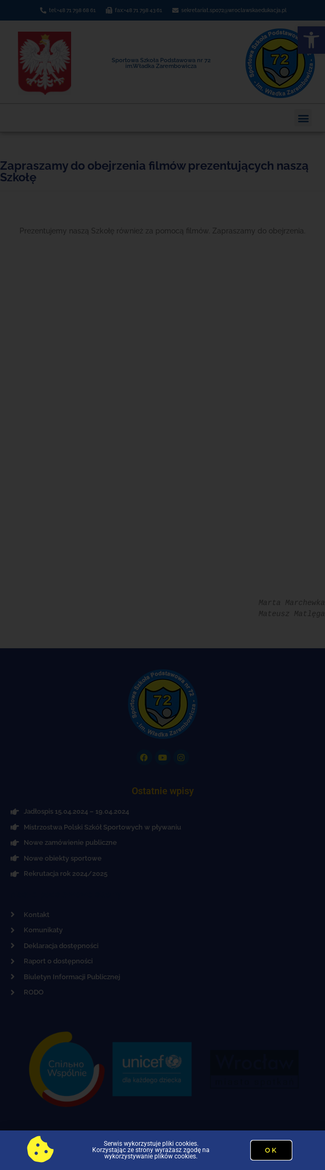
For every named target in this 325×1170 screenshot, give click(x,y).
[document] (162, 585)
